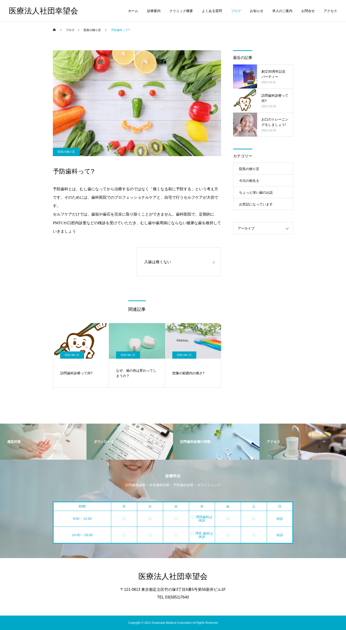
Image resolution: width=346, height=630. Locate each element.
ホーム (133, 11)
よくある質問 (212, 11)
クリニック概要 (181, 11)
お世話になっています (256, 204)
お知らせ (256, 11)
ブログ (236, 11)
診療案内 (154, 11)
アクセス (330, 11)
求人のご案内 (282, 11)
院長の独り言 (66, 151)
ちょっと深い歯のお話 (256, 192)
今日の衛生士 (249, 181)
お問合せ (308, 11)
